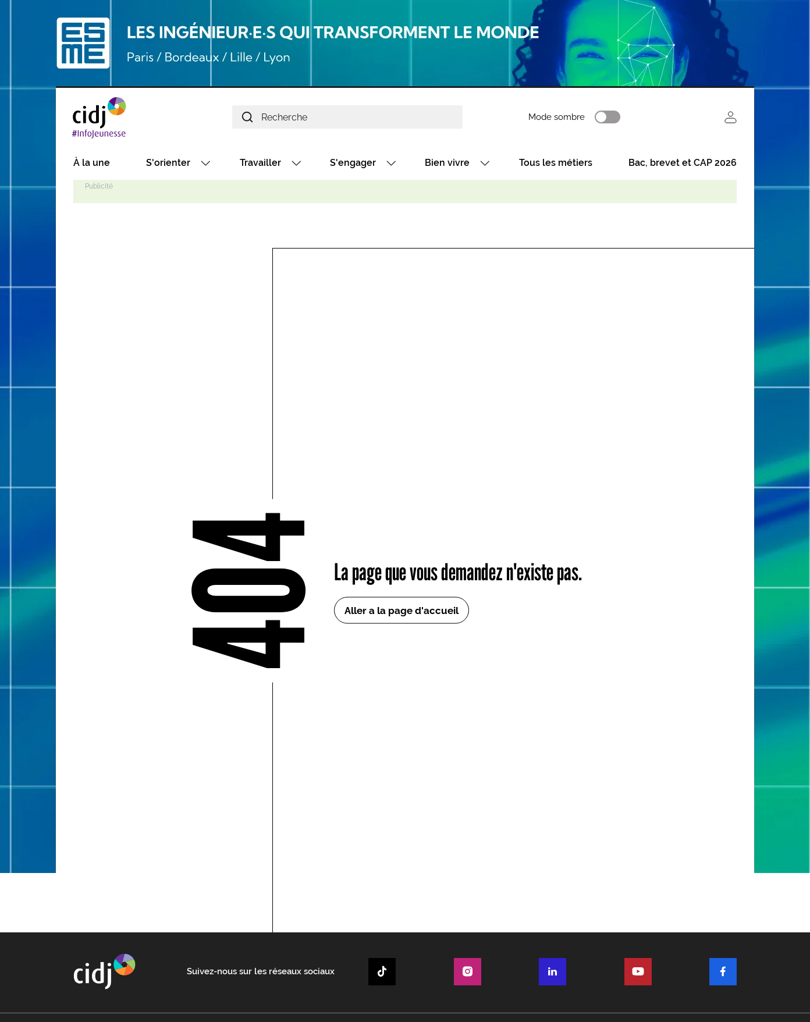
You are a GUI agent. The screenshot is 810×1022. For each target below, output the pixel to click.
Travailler (260, 164)
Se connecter (730, 118)
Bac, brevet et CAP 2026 (682, 164)
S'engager (353, 164)
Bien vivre (447, 164)
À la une (91, 164)
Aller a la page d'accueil (401, 612)
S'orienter (168, 164)
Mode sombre (573, 118)
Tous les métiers (555, 164)
